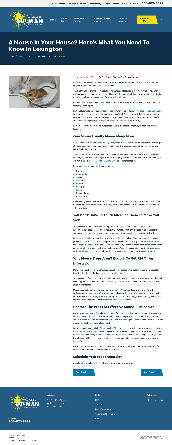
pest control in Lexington (151, 111)
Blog (124, 4)
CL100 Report (58, 4)
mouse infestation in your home (103, 161)
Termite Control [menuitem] (123, 19)
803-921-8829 (152, 3)
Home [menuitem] (53, 20)
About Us (99, 404)
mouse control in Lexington (118, 300)
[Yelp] (155, 400)
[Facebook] (148, 400)
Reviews (134, 4)
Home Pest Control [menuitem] (79, 19)
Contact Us (100, 418)
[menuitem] (12, 440)
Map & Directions (54, 406)
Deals (116, 4)
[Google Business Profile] (162, 400)
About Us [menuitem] (64, 19)
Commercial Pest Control (106, 414)
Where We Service (77, 4)
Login (107, 4)
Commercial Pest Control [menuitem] (102, 19)
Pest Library (95, 4)
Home (98, 400)
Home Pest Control (103, 409)
